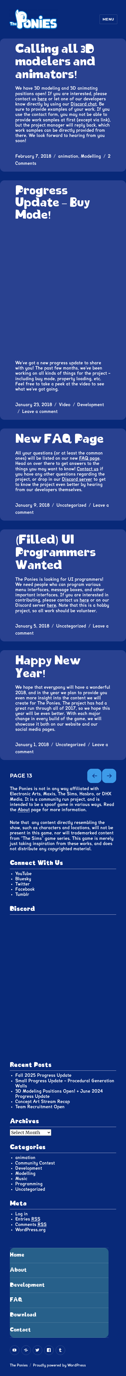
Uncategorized (71, 505)
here (42, 99)
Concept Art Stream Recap (42, 1101)
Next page (109, 776)
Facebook (25, 889)
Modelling (91, 156)
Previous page (94, 776)
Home (17, 1255)
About (24, 810)
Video (64, 405)
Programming (29, 1184)
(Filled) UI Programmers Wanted (55, 552)
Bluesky (23, 879)
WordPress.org (30, 1230)
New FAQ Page (59, 439)
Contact (20, 1330)
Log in (21, 1214)
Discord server (77, 479)
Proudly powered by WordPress (59, 1365)
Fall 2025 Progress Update (43, 1075)
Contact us (87, 469)
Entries (27, 1219)
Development (90, 405)
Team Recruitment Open (40, 1107)
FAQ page (89, 458)
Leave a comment (40, 411)
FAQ (16, 1300)
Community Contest (35, 1163)
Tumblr (22, 894)
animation (68, 156)
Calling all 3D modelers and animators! (55, 61)
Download (23, 1315)
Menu (108, 19)
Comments (31, 1224)
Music (21, 1179)
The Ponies (19, 1365)
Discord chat (84, 104)
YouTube (23, 874)
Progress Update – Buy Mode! (52, 203)
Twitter (22, 884)
